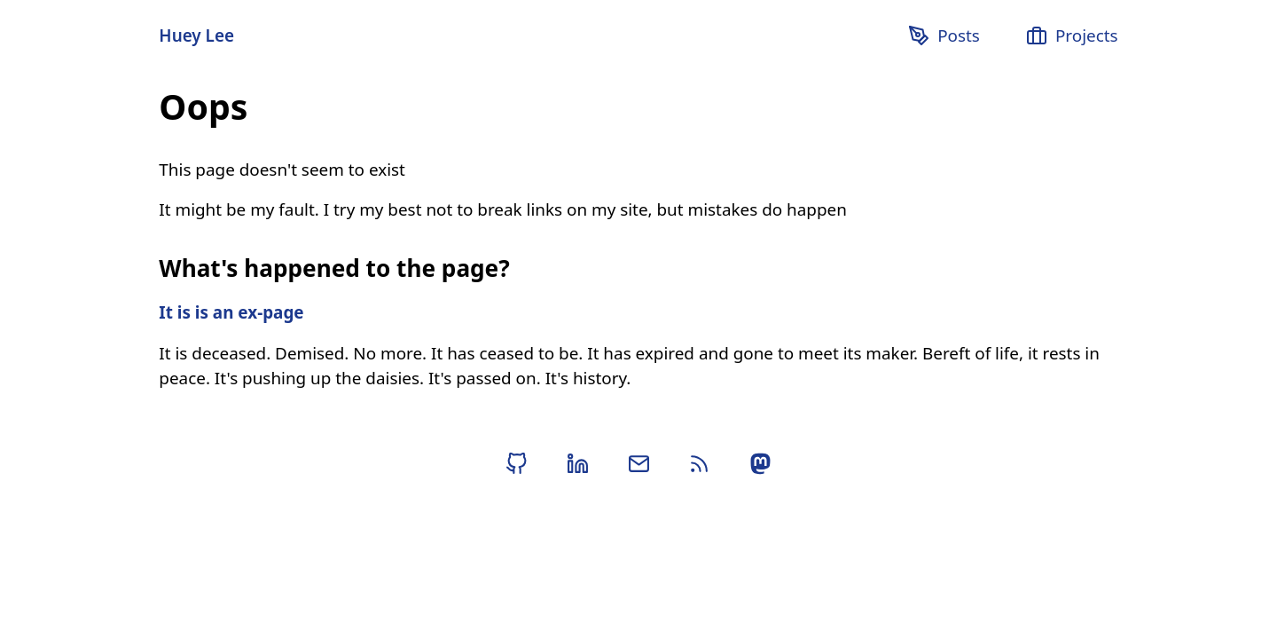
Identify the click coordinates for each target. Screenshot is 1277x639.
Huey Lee (196, 35)
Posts (943, 35)
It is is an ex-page (231, 312)
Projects (1071, 35)
